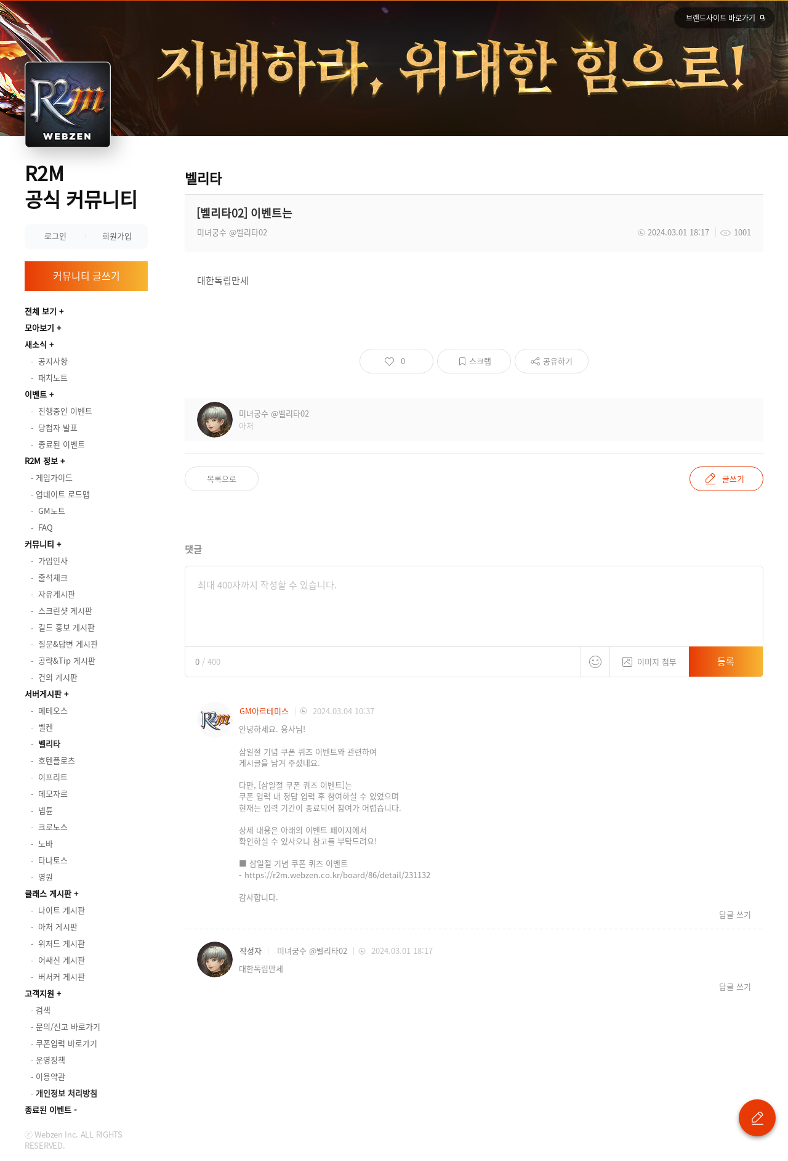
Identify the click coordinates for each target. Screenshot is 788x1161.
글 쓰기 (757, 1117)
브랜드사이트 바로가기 (720, 17)
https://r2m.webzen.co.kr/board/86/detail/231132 (337, 875)
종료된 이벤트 (48, 1109)
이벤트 (36, 394)
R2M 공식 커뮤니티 (81, 185)
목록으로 (221, 478)
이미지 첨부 (649, 657)
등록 (725, 661)
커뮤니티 (39, 544)
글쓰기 (733, 478)
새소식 (36, 344)
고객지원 (39, 993)
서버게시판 (43, 693)
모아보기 (39, 327)
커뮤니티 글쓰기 (86, 275)
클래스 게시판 (48, 893)
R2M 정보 (41, 460)
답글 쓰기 (735, 914)
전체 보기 (41, 311)
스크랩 (480, 361)
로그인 (55, 236)
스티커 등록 (595, 662)
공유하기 (558, 361)
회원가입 (117, 236)
